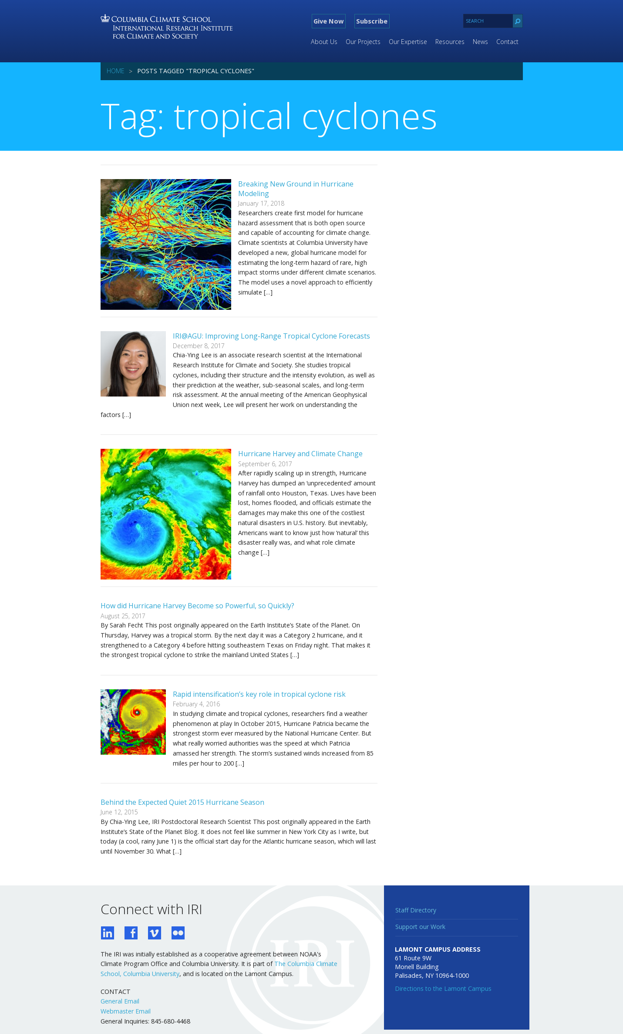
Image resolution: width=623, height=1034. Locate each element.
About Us (324, 41)
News (480, 41)
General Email (120, 1001)
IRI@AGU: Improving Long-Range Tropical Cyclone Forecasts (271, 336)
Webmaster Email (126, 1011)
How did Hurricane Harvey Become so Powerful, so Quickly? (197, 605)
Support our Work (420, 926)
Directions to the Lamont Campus (443, 988)
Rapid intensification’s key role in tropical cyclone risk (259, 694)
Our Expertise (408, 41)
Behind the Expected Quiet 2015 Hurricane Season (182, 802)
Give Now (328, 21)
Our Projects (363, 41)
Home (116, 71)
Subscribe (371, 21)
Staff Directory (415, 910)
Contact (507, 41)
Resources (450, 41)
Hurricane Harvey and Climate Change (300, 453)
